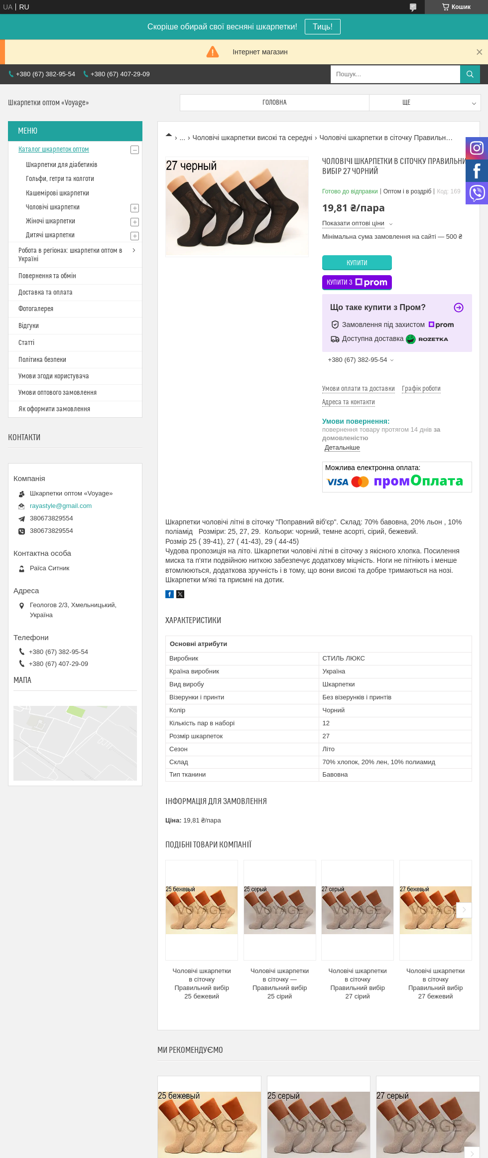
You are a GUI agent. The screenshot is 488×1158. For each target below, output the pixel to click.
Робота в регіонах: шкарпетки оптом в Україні (70, 255)
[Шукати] (470, 74)
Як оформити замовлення (54, 409)
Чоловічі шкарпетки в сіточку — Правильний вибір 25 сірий (279, 983)
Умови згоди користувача (53, 376)
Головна (274, 103)
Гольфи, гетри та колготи (60, 179)
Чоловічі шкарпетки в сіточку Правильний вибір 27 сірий (358, 983)
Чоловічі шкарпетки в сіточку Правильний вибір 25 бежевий (202, 983)
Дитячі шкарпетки (50, 235)
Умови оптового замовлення (57, 393)
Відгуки (28, 326)
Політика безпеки (42, 360)
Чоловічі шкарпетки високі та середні (252, 138)
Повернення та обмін (47, 276)
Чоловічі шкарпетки (53, 207)
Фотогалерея (35, 309)
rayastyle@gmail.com (61, 505)
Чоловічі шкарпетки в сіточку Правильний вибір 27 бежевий (435, 983)
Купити (357, 263)
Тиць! (323, 26)
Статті (26, 343)
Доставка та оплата (45, 293)
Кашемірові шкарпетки (57, 193)
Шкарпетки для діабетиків (62, 165)
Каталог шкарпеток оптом (53, 150)
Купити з (357, 282)
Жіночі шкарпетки (50, 221)
